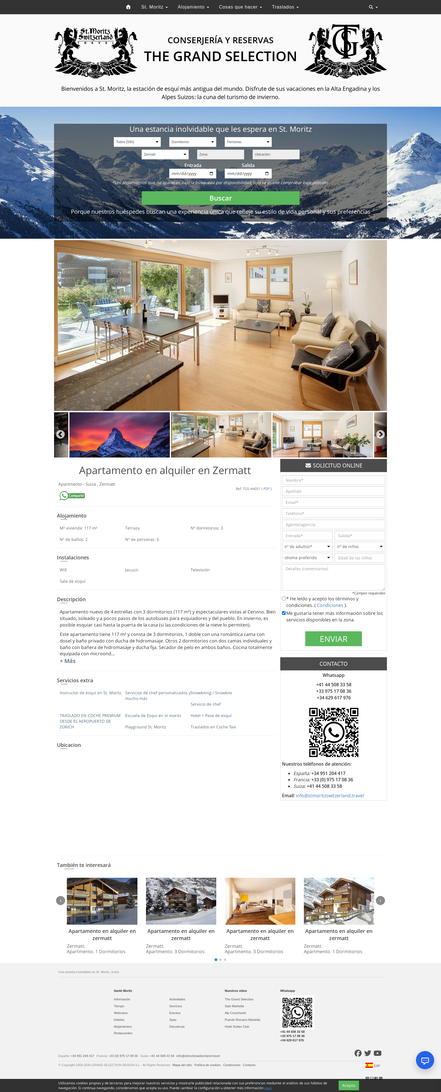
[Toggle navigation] (373, 7)
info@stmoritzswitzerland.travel (330, 795)
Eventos (175, 1013)
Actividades (177, 999)
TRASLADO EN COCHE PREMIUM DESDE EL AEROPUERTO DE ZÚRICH (90, 721)
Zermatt (107, 484)
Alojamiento (193, 7)
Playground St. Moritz (145, 727)
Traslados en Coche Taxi (213, 727)
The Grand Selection (239, 999)
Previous (60, 435)
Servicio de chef (206, 704)
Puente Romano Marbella (242, 1019)
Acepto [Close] (348, 1085)
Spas (172, 1019)
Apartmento (70, 484)
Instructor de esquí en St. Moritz (90, 692)
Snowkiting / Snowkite (211, 692)
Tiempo (119, 1006)
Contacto (249, 1065)
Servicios (175, 1006)
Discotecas (177, 1026)
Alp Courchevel (235, 1013)
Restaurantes (123, 1033)
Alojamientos (123, 1026)
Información (122, 999)
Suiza (91, 484)
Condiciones (331, 605)
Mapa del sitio (182, 1065)
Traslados (285, 7)
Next (380, 435)
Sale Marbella (234, 1006)
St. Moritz (154, 7)
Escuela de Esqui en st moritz (153, 715)
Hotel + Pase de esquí (211, 715)
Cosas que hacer (240, 7)
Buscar (220, 198)
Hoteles (119, 1019)
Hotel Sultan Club (237, 1026)
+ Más (68, 661)
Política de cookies (207, 1065)
